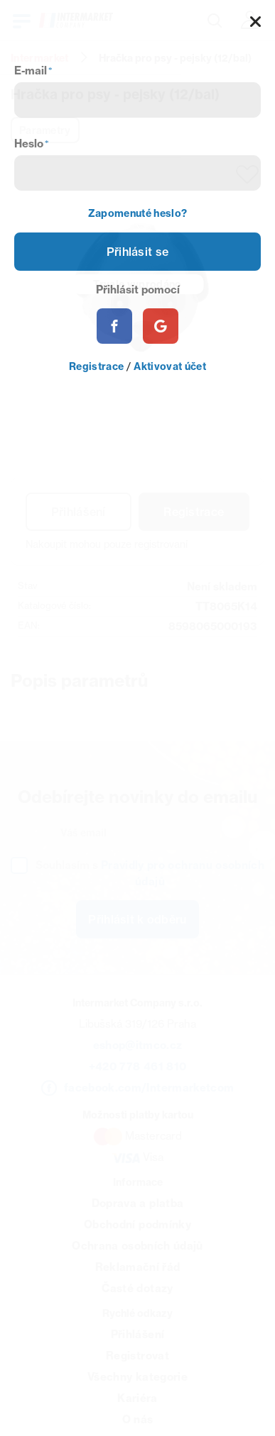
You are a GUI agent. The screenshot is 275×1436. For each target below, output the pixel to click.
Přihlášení (78, 512)
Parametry (45, 130)
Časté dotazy (137, 1288)
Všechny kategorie (137, 1377)
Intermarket (40, 58)
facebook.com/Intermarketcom (149, 1087)
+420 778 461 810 (137, 1066)
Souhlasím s (150, 873)
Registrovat (137, 1355)
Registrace (193, 512)
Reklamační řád (137, 1267)
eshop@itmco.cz (138, 1045)
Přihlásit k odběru (137, 919)
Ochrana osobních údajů (137, 1245)
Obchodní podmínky (137, 1224)
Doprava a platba (137, 1203)
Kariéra (137, 1398)
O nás (137, 1419)
